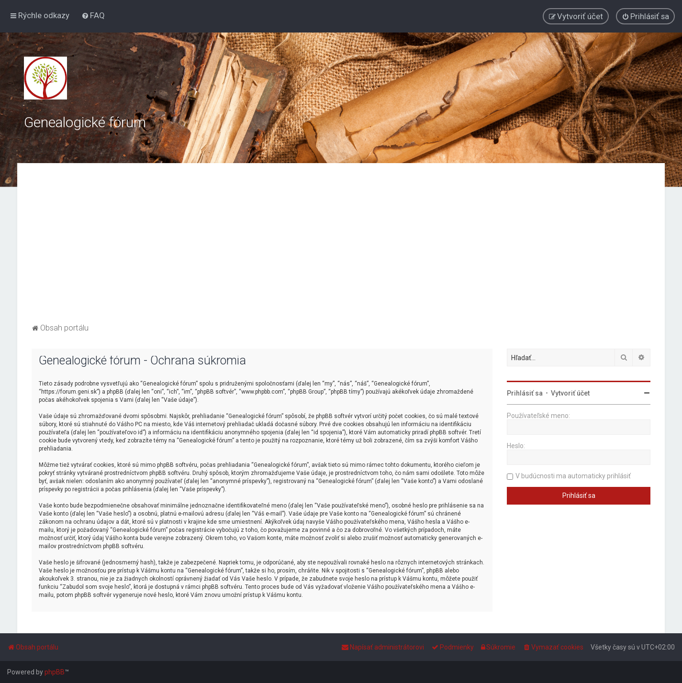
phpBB (55, 672)
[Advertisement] (341, 249)
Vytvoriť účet (570, 393)
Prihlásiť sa (525, 393)
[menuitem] (93, 15)
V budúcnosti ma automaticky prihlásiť (573, 476)
